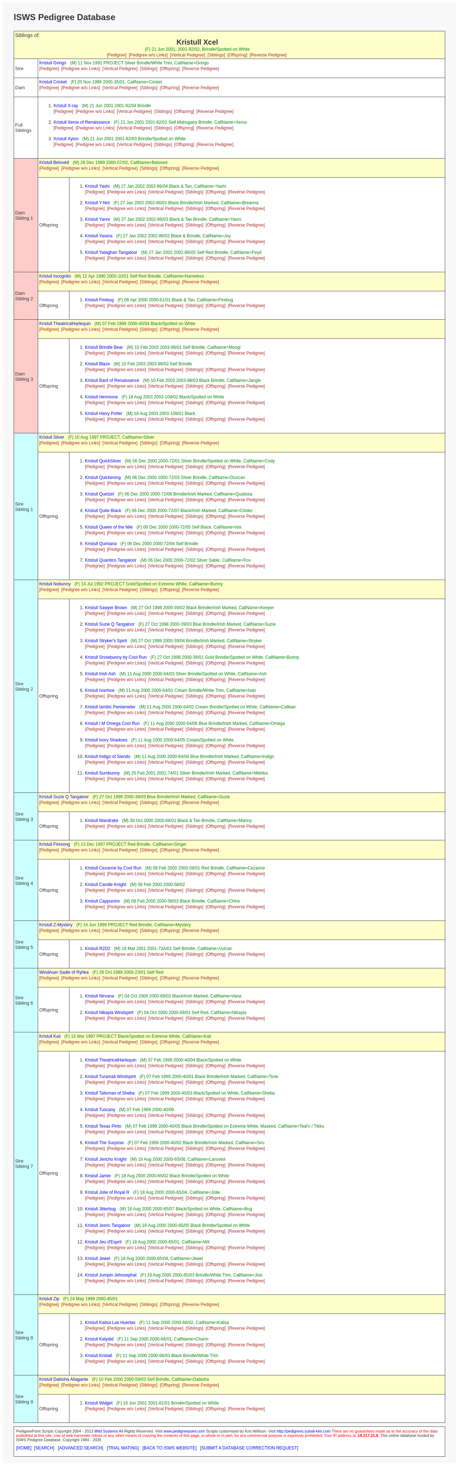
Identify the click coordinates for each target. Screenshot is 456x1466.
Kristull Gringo (52, 62)
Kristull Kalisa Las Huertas (110, 1322)
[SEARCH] (44, 1448)
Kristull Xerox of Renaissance (82, 122)
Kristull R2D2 (97, 948)
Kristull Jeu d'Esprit (103, 1241)
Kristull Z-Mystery (56, 924)
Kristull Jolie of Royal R (107, 1192)
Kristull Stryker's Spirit (106, 640)
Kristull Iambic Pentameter (110, 706)
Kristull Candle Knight (105, 884)
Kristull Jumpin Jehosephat (110, 1275)
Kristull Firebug (99, 299)
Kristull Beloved (54, 162)
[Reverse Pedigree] (268, 55)
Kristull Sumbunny (102, 773)
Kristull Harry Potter (103, 413)
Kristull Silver (51, 437)
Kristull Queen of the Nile (109, 527)
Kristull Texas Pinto (103, 1126)
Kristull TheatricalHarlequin (65, 323)
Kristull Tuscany (100, 1109)
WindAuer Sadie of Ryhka (63, 972)
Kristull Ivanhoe (99, 690)
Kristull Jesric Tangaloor (108, 1225)
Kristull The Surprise (104, 1142)
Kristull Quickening (102, 477)
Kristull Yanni (97, 219)
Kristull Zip (49, 1298)
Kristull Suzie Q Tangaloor (109, 624)
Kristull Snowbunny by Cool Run (115, 657)
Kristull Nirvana (99, 996)
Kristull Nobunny (54, 583)
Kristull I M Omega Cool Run (112, 723)
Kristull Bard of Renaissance (112, 380)
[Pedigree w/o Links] (148, 55)
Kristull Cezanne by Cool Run (113, 868)
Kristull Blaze (97, 363)
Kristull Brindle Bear (104, 347)
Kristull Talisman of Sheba (109, 1093)
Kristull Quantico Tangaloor (110, 560)
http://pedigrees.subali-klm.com (303, 1431)
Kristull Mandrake (101, 820)
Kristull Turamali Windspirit (110, 1076)
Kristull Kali (49, 1036)
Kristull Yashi (97, 186)
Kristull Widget (99, 1403)
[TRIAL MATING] (123, 1448)
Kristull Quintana (101, 543)
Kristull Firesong (54, 844)
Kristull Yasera (98, 235)
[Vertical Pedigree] (187, 55)
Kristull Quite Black (103, 510)
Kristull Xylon (66, 138)
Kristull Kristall (98, 1355)
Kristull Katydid (99, 1339)
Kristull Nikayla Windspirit (109, 1012)
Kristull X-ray (66, 105)
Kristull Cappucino (102, 901)
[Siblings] (216, 55)
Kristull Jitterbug (100, 1208)
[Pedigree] (117, 55)
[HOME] (24, 1448)
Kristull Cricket (53, 82)
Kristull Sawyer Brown (106, 607)
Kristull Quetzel (99, 494)
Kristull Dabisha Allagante (63, 1379)
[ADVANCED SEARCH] (80, 1448)
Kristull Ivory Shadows (106, 740)
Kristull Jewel (97, 1258)
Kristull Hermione (101, 396)
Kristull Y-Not (97, 202)
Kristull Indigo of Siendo (107, 756)
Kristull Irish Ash (100, 673)
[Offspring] (237, 55)
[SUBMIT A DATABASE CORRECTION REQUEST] (249, 1448)
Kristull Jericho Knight (105, 1159)
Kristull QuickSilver (103, 460)
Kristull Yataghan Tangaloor (111, 252)
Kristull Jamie (97, 1175)
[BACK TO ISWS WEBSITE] (169, 1448)
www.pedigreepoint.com (184, 1431)
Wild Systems (106, 1431)
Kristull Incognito (55, 276)
